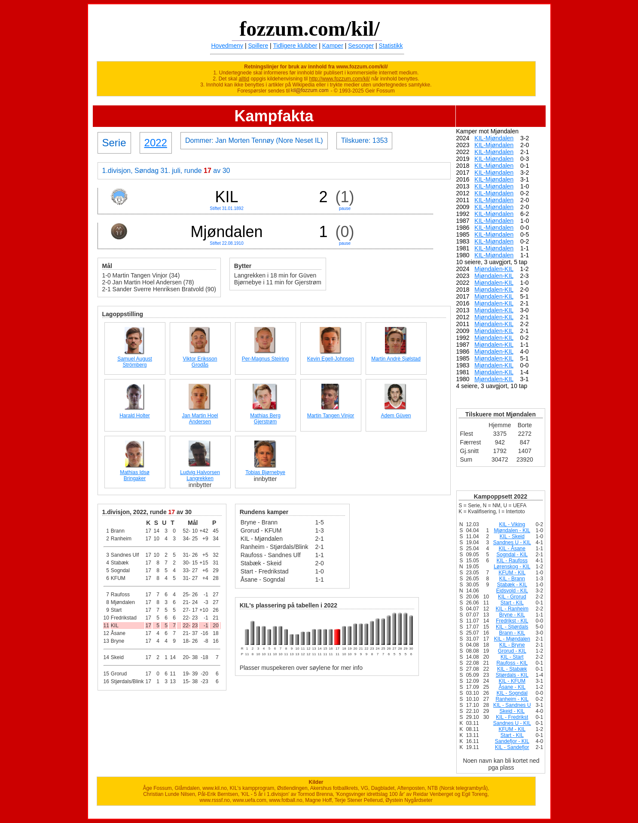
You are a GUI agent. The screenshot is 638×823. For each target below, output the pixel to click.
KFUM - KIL (511, 573)
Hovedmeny (227, 45)
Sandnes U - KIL (512, 542)
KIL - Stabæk (512, 669)
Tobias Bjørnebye (265, 472)
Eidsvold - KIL (512, 591)
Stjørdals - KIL (512, 675)
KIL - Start (512, 657)
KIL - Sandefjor (512, 747)
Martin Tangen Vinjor (330, 416)
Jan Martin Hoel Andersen (200, 419)
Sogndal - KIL (512, 555)
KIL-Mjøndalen (493, 138)
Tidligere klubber (295, 45)
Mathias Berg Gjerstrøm (265, 419)
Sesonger (361, 45)
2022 (155, 142)
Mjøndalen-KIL (493, 268)
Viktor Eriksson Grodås (200, 362)
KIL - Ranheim (512, 609)
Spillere (258, 45)
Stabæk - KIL (512, 585)
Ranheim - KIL (511, 699)
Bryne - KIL (512, 615)
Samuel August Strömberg (134, 362)
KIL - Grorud (512, 597)
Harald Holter (134, 416)
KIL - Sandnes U (512, 705)
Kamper (332, 45)
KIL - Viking (512, 524)
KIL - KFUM (512, 681)
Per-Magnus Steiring (265, 359)
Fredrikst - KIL (512, 621)
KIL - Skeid (512, 536)
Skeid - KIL (512, 711)
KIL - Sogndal (512, 693)
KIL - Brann (512, 579)
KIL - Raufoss (512, 561)
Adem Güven (396, 416)
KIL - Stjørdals (512, 627)
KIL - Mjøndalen (512, 639)
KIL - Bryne (512, 645)
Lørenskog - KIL (512, 567)
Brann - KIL (512, 633)
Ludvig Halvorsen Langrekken (200, 475)
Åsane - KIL (511, 687)
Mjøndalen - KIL (512, 530)
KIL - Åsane (512, 549)
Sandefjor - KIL (512, 741)
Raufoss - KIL (512, 663)
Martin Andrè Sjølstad (396, 359)
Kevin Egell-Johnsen (330, 359)
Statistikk (391, 45)
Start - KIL (512, 603)
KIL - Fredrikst (512, 717)
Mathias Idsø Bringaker (135, 475)
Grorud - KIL (512, 651)
